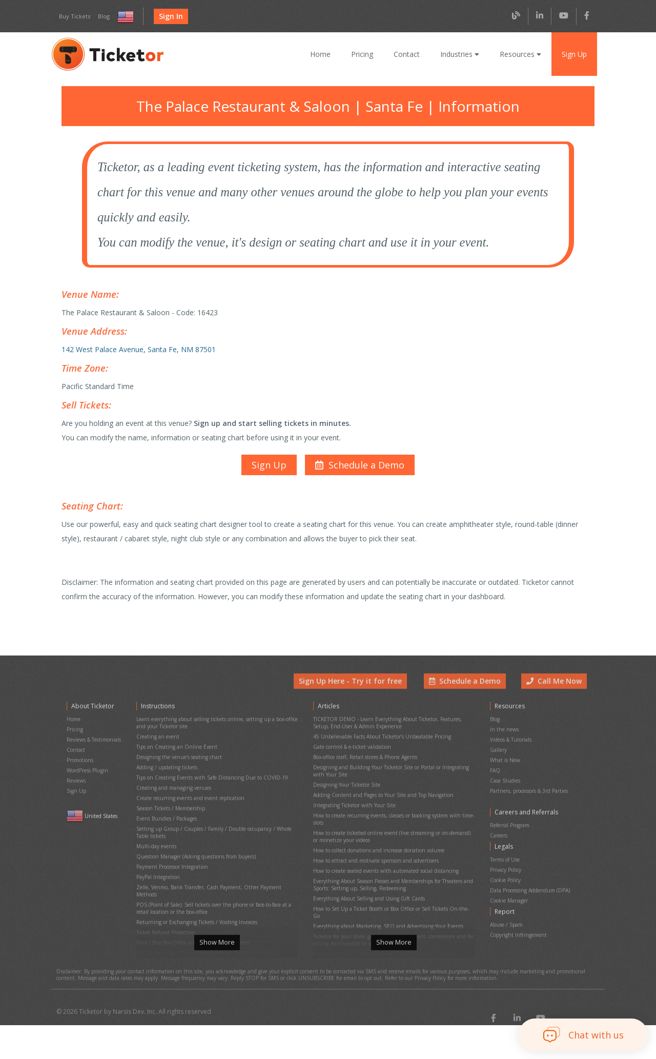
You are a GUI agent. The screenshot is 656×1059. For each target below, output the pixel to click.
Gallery (498, 750)
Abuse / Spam (506, 902)
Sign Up (574, 54)
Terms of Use (505, 846)
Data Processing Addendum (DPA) (529, 872)
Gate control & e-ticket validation (350, 747)
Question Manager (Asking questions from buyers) (194, 840)
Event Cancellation (157, 933)
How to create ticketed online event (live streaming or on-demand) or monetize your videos (391, 822)
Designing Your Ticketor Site (345, 779)
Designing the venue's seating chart (177, 756)
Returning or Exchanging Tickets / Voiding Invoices (194, 889)
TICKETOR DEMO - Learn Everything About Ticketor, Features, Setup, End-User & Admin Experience (385, 727)
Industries (461, 54)
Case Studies (505, 777)
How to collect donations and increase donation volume (376, 834)
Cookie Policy (505, 864)
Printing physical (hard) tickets (170, 924)
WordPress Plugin (87, 768)
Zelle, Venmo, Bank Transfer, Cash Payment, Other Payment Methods (216, 866)
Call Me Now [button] (555, 689)
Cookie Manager (509, 881)
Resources (520, 54)
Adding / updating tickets (164, 765)
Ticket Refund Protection (164, 898)
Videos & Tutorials (510, 742)
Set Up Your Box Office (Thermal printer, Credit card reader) (204, 916)
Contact (409, 54)
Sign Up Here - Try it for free (358, 689)
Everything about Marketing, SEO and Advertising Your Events (384, 892)
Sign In (168, 16)
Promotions (80, 759)
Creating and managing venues (172, 782)
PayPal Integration (157, 858)
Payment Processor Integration (171, 849)
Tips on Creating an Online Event (174, 747)
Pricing (365, 54)
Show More (216, 950)
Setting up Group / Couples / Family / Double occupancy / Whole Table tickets (217, 820)
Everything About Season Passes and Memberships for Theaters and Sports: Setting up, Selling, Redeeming (392, 863)
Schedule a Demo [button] (467, 689)
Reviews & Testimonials (94, 742)
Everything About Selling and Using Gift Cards (366, 875)
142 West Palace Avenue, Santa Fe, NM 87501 (136, 343)
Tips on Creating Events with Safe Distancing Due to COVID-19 (208, 774)
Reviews (76, 777)
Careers (499, 825)
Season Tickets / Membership (170, 800)
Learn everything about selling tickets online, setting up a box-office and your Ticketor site (213, 727)
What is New (504, 759)
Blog (101, 16)
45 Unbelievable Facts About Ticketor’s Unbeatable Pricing (380, 739)
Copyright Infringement (516, 911)
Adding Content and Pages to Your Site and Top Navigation (380, 788)
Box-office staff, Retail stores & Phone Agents (365, 756)
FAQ (495, 768)
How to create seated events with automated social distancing (384, 851)
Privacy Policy (506, 855)
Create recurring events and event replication (187, 791)
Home (323, 54)
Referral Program (509, 817)
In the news (503, 733)
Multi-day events (155, 831)
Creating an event (156, 739)
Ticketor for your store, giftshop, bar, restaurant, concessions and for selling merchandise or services (391, 903)
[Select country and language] (123, 16)
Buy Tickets (73, 16)
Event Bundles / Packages (166, 808)
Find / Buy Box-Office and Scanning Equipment (190, 907)
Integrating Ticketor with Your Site (351, 797)
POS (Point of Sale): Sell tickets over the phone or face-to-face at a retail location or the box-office (213, 878)
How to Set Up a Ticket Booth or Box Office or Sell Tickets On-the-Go (392, 883)
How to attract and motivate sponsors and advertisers (374, 843)
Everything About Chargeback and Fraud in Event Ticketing (380, 915)
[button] (358, 454)
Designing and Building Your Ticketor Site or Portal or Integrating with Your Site (392, 767)
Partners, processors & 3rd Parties (529, 785)
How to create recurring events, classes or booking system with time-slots (391, 808)
